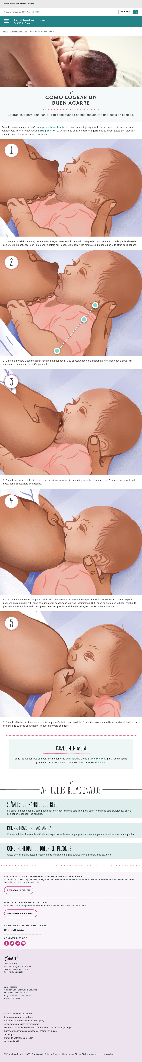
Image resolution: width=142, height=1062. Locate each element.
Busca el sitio (135, 12)
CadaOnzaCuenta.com (30, 22)
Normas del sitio (12, 1041)
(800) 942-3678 (20, 969)
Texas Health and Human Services (19, 4)
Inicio (5, 31)
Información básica (18, 31)
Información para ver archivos (18, 1017)
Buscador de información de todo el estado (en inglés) (30, 1031)
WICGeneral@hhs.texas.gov (17, 966)
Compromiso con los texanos (18, 1013)
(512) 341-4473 (16, 972)
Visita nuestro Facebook (6, 943)
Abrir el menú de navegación (6, 21)
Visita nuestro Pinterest (17, 943)
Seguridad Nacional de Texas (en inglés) (24, 1020)
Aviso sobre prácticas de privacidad (21, 1024)
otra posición (48, 130)
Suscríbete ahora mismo (20, 913)
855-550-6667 (33, 12)
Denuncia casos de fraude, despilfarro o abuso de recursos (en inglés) (38, 1027)
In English (125, 12)
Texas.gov (9, 1034)
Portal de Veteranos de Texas (18, 1038)
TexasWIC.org (10, 964)
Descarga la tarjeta (18, 890)
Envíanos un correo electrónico (23, 943)
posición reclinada (53, 127)
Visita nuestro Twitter (12, 943)
